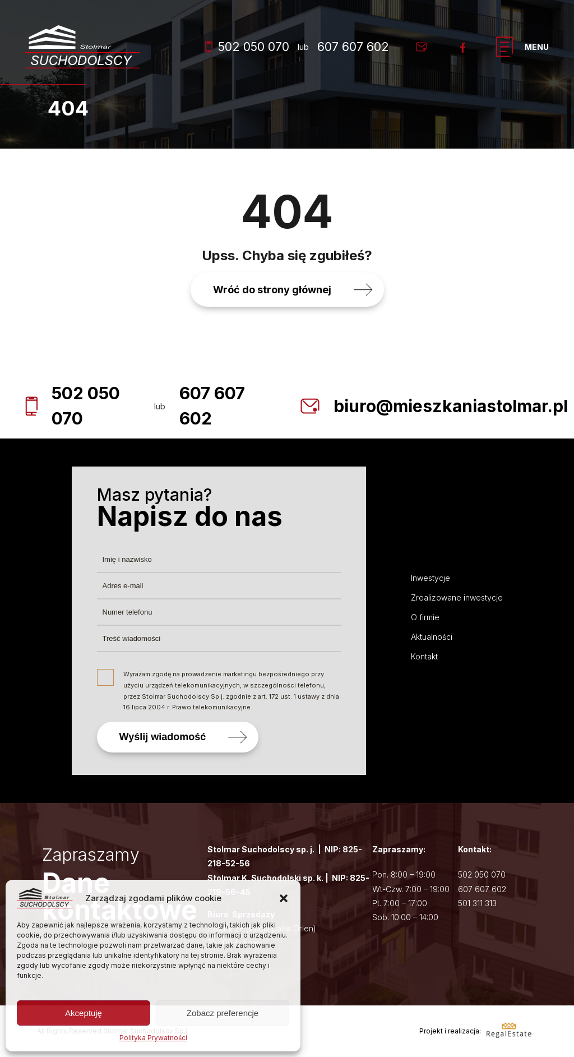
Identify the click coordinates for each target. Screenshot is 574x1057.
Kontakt (424, 656)
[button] (283, 898)
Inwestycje (430, 578)
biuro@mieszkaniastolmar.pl (451, 406)
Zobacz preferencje (222, 1013)
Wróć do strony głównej (272, 290)
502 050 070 (247, 47)
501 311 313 (477, 903)
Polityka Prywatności (153, 1037)
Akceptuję (83, 1013)
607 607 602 (353, 47)
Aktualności (431, 636)
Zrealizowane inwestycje (457, 597)
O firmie (425, 617)
